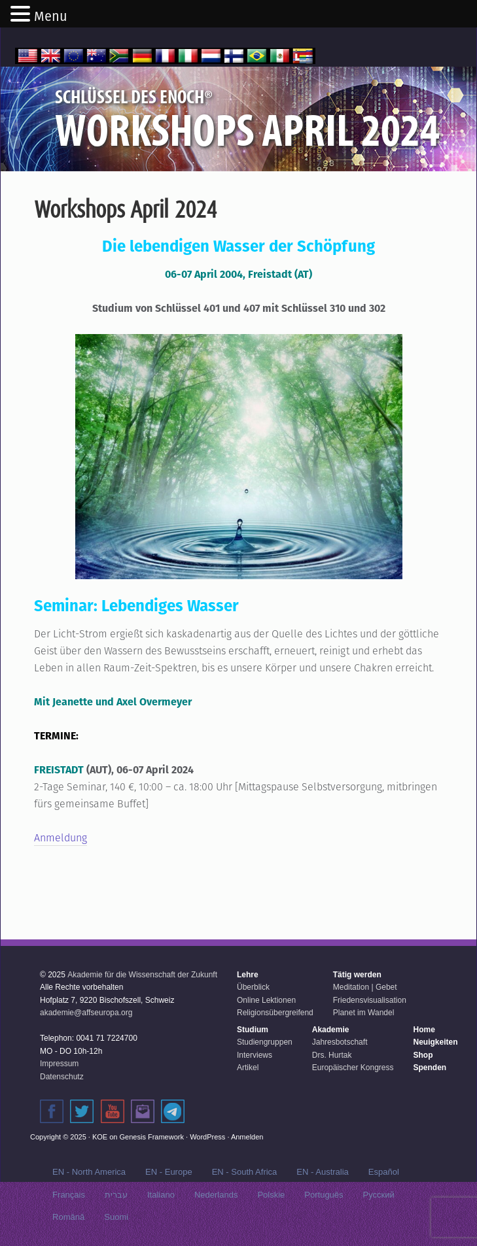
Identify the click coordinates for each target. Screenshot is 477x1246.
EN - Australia (322, 1172)
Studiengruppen (264, 1042)
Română (68, 1217)
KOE (99, 1137)
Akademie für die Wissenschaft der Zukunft (142, 974)
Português (323, 1195)
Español (383, 1172)
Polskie (271, 1195)
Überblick (253, 987)
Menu (50, 16)
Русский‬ (379, 1195)
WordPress (207, 1137)
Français (68, 1195)
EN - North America (89, 1172)
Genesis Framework (152, 1137)
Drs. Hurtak (332, 1055)
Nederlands (216, 1195)
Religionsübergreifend (275, 1012)
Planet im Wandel (364, 1012)
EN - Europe (168, 1172)
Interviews (254, 1055)
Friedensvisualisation (369, 1000)
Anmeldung (60, 837)
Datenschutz (62, 1076)
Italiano (161, 1195)
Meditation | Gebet (365, 987)
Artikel (247, 1067)
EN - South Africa (244, 1172)
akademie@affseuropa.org (86, 1012)
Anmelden (247, 1137)
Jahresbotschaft (340, 1042)
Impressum (59, 1063)
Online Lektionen (266, 1000)
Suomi (116, 1217)
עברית (116, 1195)
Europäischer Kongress (353, 1067)
